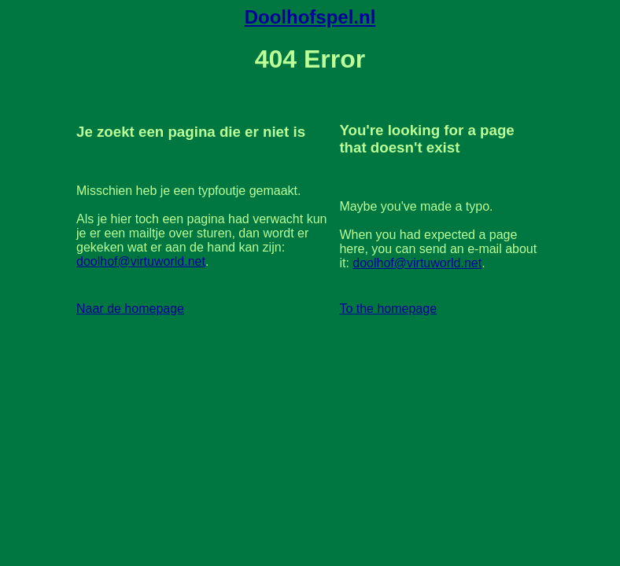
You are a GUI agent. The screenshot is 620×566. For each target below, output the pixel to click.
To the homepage (388, 308)
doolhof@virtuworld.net (140, 261)
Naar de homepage (130, 308)
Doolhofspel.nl (310, 17)
